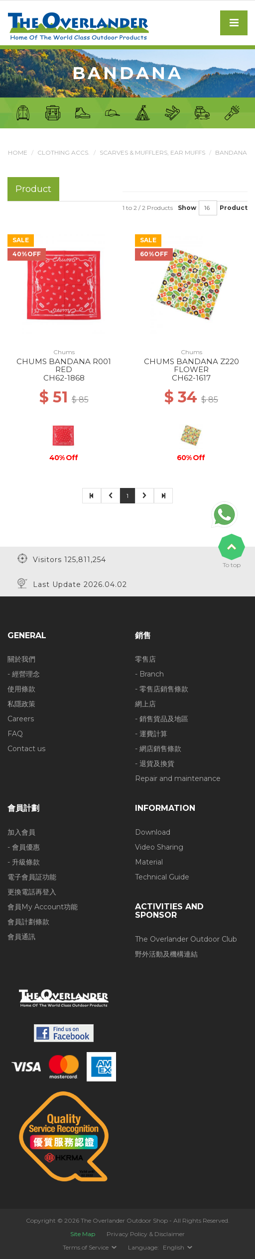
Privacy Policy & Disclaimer (146, 1234)
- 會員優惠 (23, 847)
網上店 (145, 703)
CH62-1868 (64, 378)
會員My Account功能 (42, 906)
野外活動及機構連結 (166, 954)
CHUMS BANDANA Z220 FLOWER (191, 366)
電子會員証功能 (31, 876)
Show (187, 207)
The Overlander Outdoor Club (186, 939)
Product (234, 207)
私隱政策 (21, 703)
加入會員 (21, 832)
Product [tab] (33, 188)
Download (152, 832)
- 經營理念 (23, 674)
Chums (64, 352)
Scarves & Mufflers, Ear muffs (152, 152)
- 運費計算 (151, 733)
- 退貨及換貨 (154, 763)
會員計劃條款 (28, 921)
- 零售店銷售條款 (161, 688)
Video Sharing (159, 847)
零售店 (145, 659)
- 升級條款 (23, 862)
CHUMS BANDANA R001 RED (63, 366)
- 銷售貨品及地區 (161, 718)
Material (149, 862)
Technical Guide (162, 876)
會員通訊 (21, 936)
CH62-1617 (191, 378)
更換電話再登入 (31, 891)
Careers (20, 718)
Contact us (26, 748)
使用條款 (21, 688)
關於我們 (21, 659)
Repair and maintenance (178, 778)
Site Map (82, 1234)
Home (17, 152)
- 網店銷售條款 (158, 748)
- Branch (149, 674)
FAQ (15, 733)
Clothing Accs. (63, 152)
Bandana (231, 152)
